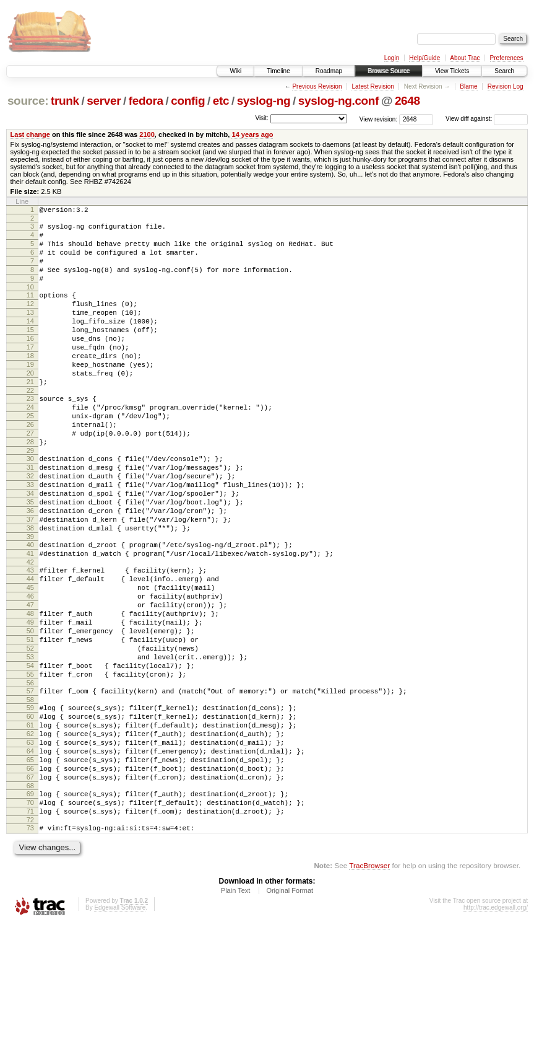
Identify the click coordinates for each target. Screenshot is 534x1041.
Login (391, 58)
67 (30, 885)
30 (30, 505)
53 (30, 742)
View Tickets (452, 71)
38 (30, 589)
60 (30, 811)
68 (30, 895)
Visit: (262, 118)
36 (30, 568)
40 (30, 608)
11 (30, 310)
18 (30, 383)
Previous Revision (317, 86)
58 (30, 792)
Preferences (506, 58)
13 (30, 331)
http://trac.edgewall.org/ (495, 1024)
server (104, 100)
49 (30, 700)
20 (30, 404)
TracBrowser (369, 982)
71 (30, 924)
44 (30, 647)
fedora (146, 100)
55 (30, 763)
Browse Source (389, 71)
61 (30, 821)
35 (30, 557)
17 (30, 373)
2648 (407, 100)
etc (221, 100)
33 (30, 536)
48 (30, 689)
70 (30, 914)
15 (30, 352)
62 (30, 832)
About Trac (465, 58)
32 (30, 526)
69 (30, 903)
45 (30, 658)
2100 (147, 134)
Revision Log (505, 86)
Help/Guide (424, 58)
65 (30, 864)
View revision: (379, 118)
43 (30, 637)
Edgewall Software (119, 1024)
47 (30, 679)
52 (30, 732)
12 (30, 320)
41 (30, 618)
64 (30, 853)
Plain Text (236, 1007)
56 (30, 774)
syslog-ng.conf (338, 100)
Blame (468, 86)
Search (504, 71)
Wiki (235, 71)
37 (30, 578)
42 (30, 629)
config (188, 100)
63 (30, 842)
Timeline (278, 71)
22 (30, 425)
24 (30, 444)
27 (30, 476)
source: (27, 100)
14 (30, 341)
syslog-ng (264, 100)
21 (30, 415)
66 (30, 874)
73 (30, 943)
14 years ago (252, 134)
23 (30, 433)
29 (30, 497)
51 (30, 721)
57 (30, 782)
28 (30, 486)
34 (30, 547)
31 (30, 515)
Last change (30, 134)
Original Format (289, 1007)
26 (30, 465)
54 (30, 753)
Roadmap (329, 71)
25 (30, 455)
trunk (65, 100)
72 (30, 935)
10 (30, 301)
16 (30, 362)
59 (30, 800)
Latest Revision (372, 86)
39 (30, 600)
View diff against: (487, 118)
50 (30, 710)
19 (30, 394)
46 (30, 668)
